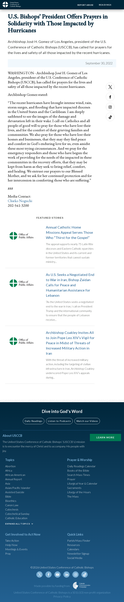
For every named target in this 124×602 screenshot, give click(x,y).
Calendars (73, 549)
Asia (7, 483)
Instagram (110, 107)
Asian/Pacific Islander (17, 487)
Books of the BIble (78, 470)
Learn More (105, 437)
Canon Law (11, 505)
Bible (8, 496)
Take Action (12, 540)
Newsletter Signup (78, 553)
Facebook (110, 97)
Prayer (71, 479)
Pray (8, 553)
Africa (8, 470)
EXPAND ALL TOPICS (17, 523)
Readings (104, 4)
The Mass (73, 496)
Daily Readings (33, 420)
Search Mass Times (78, 474)
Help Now (11, 545)
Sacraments (74, 487)
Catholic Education (16, 518)
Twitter (110, 87)
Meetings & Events (16, 549)
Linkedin (66, 575)
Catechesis (11, 509)
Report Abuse (84, 5)
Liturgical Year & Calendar (82, 483)
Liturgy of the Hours (79, 492)
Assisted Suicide (14, 492)
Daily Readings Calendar (81, 466)
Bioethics (10, 500)
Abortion (10, 466)
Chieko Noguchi (20, 200)
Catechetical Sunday (17, 513)
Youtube (57, 575)
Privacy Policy (62, 596)
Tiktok (110, 117)
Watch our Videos (87, 420)
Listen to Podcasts (59, 420)
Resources (73, 545)
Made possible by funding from (52, 585)
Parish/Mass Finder (78, 540)
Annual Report (13, 479)
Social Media (74, 558)
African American (15, 474)
